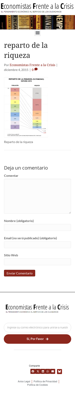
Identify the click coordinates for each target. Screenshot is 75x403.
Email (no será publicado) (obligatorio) (30, 238)
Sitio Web (11, 255)
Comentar (11, 175)
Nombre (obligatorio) (19, 221)
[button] (37, 33)
